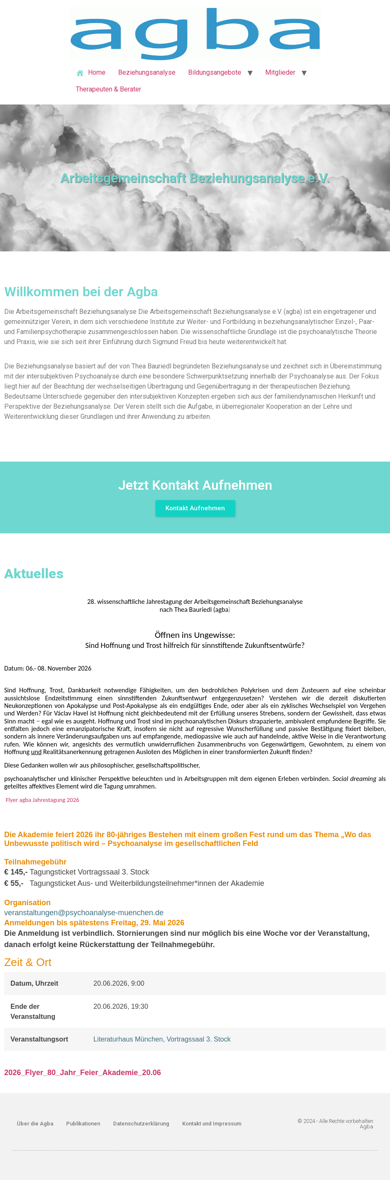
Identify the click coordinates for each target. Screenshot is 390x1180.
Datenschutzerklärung (141, 1123)
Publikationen (83, 1123)
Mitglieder (280, 72)
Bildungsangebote (214, 72)
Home (91, 72)
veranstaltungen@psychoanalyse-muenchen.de (84, 912)
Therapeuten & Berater (108, 89)
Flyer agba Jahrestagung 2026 (42, 800)
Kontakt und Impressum (211, 1123)
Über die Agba (35, 1123)
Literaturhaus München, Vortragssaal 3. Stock (162, 1039)
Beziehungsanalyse (147, 72)
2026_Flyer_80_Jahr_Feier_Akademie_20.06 (82, 1072)
